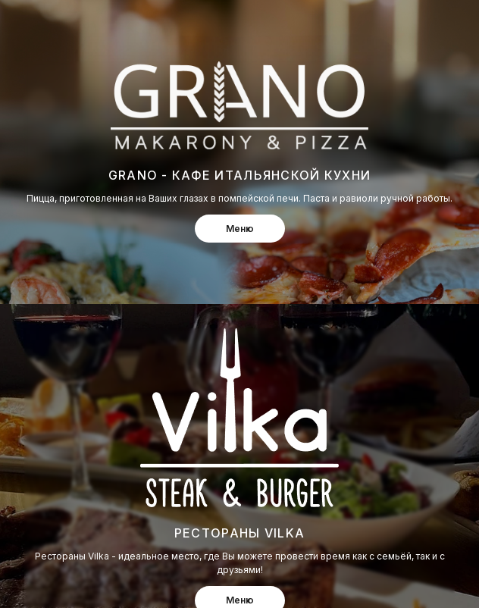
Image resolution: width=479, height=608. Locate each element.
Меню (240, 228)
